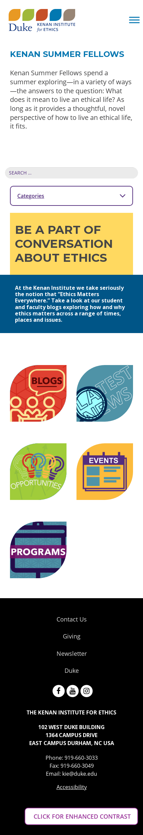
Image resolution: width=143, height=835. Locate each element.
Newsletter (72, 653)
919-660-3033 (81, 757)
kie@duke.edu (79, 773)
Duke (72, 670)
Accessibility (72, 787)
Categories (71, 196)
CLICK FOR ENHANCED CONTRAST (81, 816)
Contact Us (72, 619)
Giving (71, 636)
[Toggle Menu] (134, 20)
